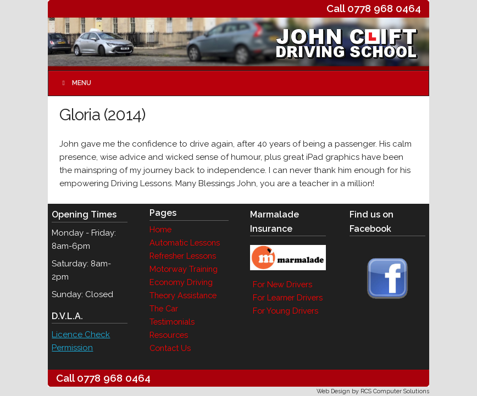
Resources (168, 334)
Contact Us (170, 348)
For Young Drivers (285, 310)
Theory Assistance (183, 295)
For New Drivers (282, 284)
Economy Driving (181, 282)
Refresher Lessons (182, 255)
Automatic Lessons (184, 242)
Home (160, 229)
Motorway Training (183, 269)
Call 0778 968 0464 (373, 8)
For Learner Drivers (288, 297)
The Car (163, 308)
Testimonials (172, 321)
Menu (75, 83)
